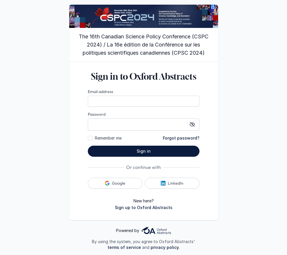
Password (97, 114)
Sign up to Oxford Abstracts (143, 207)
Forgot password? (181, 137)
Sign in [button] (144, 151)
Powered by (143, 230)
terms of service (124, 247)
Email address (100, 91)
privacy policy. (165, 247)
